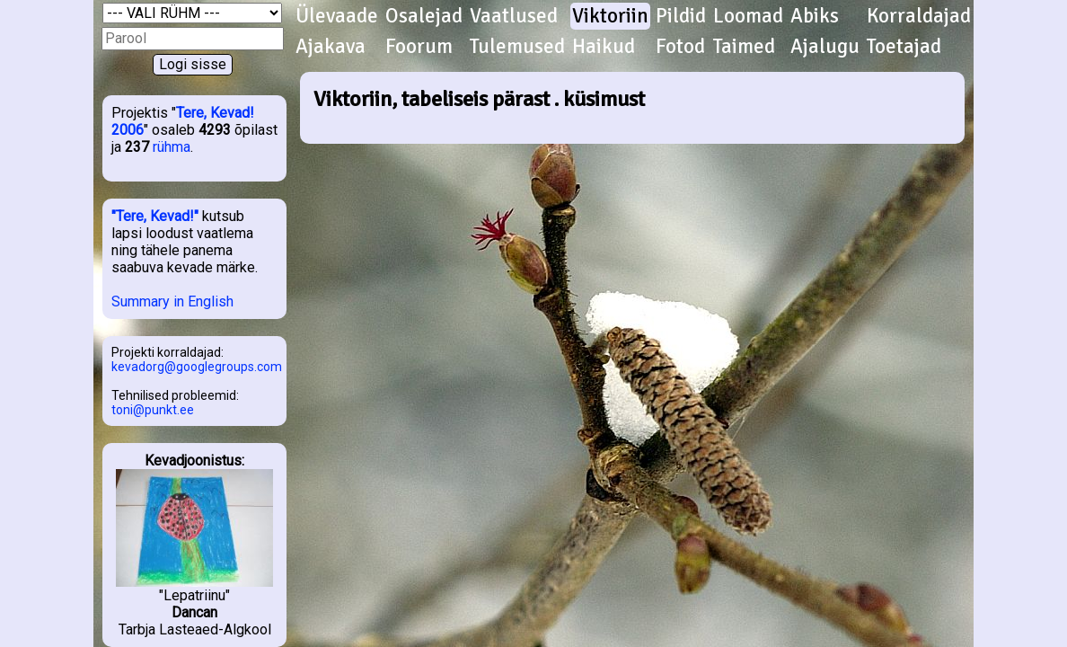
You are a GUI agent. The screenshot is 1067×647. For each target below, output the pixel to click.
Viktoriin (610, 16)
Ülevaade (336, 16)
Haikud (603, 46)
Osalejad (424, 16)
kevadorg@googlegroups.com (196, 366)
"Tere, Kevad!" (154, 216)
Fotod (680, 46)
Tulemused (517, 46)
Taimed (744, 46)
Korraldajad (919, 16)
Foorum (419, 46)
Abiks (814, 16)
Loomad (748, 16)
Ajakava (330, 46)
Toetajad (904, 46)
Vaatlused (514, 16)
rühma (171, 146)
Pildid (681, 16)
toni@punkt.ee (152, 410)
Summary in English (172, 301)
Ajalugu (825, 46)
